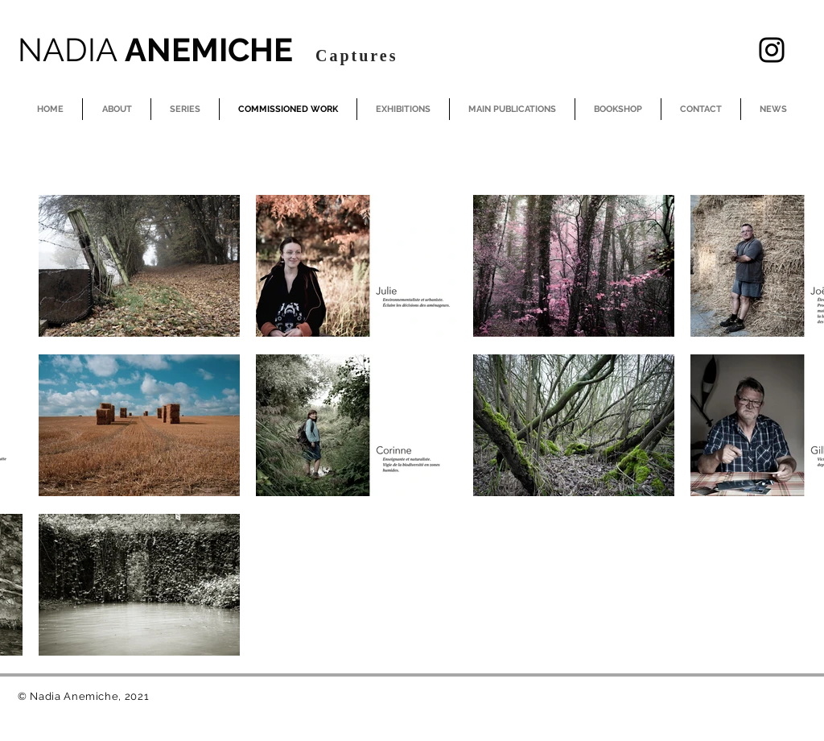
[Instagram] (772, 50)
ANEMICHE (159, 49)
